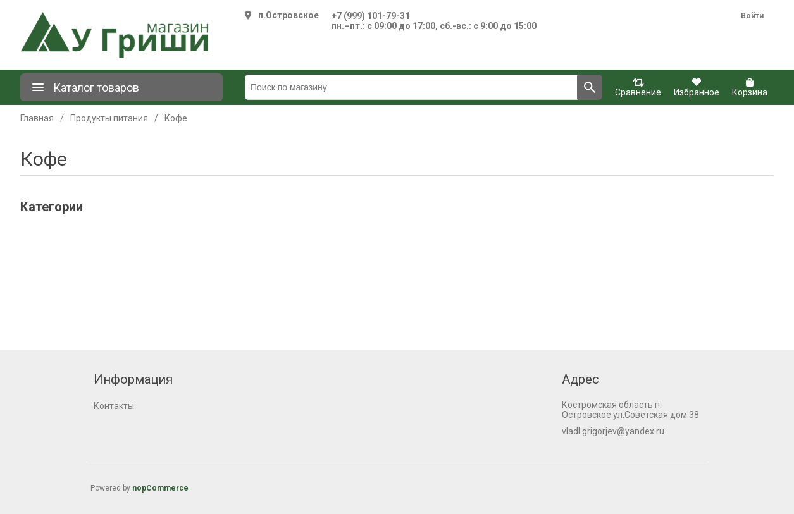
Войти (752, 15)
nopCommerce (160, 488)
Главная (37, 118)
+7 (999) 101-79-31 (371, 16)
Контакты (114, 406)
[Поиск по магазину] (411, 87)
